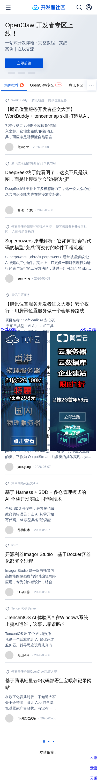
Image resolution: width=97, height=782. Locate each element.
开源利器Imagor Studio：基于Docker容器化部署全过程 (48, 558)
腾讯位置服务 (57, 100)
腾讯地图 (38, 100)
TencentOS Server (24, 608)
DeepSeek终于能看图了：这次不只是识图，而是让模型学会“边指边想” (46, 176)
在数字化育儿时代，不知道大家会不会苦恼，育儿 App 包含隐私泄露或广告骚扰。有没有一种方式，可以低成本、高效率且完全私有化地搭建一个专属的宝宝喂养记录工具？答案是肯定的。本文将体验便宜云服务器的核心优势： (30, 703)
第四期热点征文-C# (24, 483)
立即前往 (24, 63)
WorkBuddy (19, 100)
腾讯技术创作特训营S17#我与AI (33, 163)
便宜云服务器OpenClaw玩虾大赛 (34, 671)
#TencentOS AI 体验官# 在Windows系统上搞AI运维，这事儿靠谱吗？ (46, 621)
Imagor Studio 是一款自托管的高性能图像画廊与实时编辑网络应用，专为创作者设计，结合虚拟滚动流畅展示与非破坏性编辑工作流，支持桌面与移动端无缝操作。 (30, 576)
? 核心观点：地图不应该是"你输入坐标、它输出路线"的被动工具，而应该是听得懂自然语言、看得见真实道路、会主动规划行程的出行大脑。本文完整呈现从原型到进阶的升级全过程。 (31, 131)
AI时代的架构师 (23, 232)
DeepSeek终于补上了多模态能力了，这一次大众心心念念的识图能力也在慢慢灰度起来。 (48, 191)
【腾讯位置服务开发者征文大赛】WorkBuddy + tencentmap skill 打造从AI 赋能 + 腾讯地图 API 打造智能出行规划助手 (48, 113)
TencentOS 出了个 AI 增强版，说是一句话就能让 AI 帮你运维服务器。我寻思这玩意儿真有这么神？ (30, 640)
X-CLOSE (88, 329)
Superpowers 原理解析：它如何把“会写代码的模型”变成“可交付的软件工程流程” (48, 244)
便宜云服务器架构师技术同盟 (31, 226)
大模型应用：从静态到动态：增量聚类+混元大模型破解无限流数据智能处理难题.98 (48, 370)
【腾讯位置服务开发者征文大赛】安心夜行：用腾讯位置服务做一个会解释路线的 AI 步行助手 (47, 307)
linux (14, 545)
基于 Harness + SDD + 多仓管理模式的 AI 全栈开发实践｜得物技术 (45, 496)
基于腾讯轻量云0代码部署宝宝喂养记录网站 (48, 684)
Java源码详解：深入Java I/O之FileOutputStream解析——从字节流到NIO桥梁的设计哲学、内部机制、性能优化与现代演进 (46, 433)
